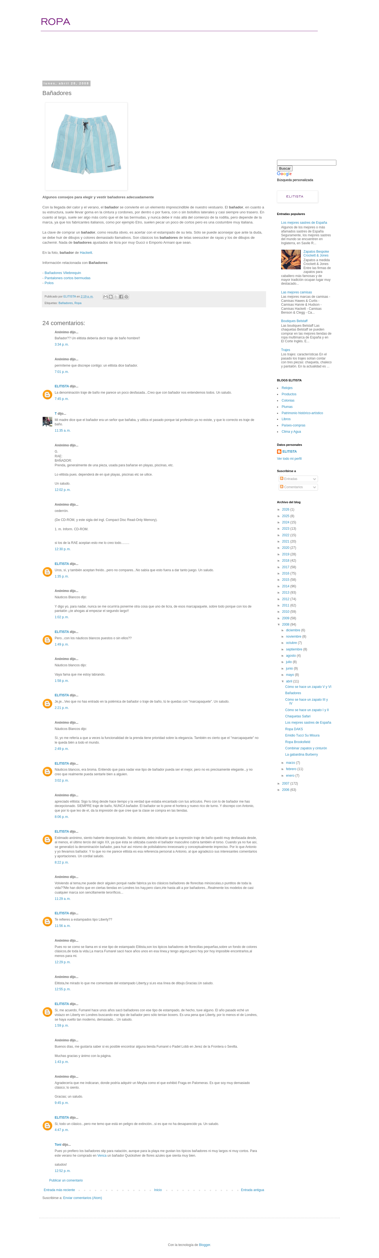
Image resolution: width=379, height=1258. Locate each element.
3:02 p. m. (62, 780)
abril (289, 681)
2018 (286, 560)
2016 (286, 573)
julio (289, 662)
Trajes (285, 350)
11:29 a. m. (63, 899)
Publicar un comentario (66, 1180)
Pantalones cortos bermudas (68, 278)
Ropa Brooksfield (297, 742)
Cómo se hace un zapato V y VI (308, 687)
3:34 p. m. (62, 344)
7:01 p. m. (62, 372)
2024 (286, 522)
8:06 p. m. (62, 817)
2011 (286, 605)
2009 (286, 618)
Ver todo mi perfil (289, 459)
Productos (289, 394)
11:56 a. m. (63, 926)
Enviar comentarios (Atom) (82, 1198)
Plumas (287, 407)
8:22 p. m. (62, 862)
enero (290, 775)
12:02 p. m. (63, 490)
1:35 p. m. (62, 576)
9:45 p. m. (62, 1103)
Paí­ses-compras (293, 425)
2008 (286, 624)
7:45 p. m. (62, 399)
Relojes (287, 388)
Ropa (77, 303)
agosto (291, 656)
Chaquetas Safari (298, 716)
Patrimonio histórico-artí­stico (302, 413)
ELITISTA (62, 386)
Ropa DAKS (294, 729)
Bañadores (66, 303)
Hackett (86, 253)
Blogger (204, 1245)
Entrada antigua (252, 1190)
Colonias (288, 400)
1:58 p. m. (62, 681)
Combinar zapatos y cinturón (306, 748)
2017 (286, 567)
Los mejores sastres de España (304, 223)
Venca (101, 1155)
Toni (58, 1145)
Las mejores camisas (296, 292)
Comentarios (291, 487)
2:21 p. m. (62, 708)
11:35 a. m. (63, 430)
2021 (286, 541)
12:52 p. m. (63, 1171)
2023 (286, 529)
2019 (286, 554)
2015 (286, 580)
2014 (286, 586)
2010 (286, 612)
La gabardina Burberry (301, 754)
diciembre (293, 630)
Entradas (288, 479)
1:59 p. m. (62, 1025)
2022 (286, 535)
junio (290, 668)
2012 (286, 599)
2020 (286, 548)
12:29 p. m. (63, 962)
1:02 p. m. (62, 617)
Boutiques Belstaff (294, 321)
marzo (291, 763)
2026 (286, 509)
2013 (286, 592)
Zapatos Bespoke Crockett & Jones (316, 253)
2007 (286, 783)
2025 (286, 516)
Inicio (158, 1190)
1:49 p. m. (62, 644)
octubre (292, 643)
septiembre (294, 649)
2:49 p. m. (62, 749)
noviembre (294, 636)
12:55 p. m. (63, 989)
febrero (291, 769)
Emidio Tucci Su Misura (302, 735)
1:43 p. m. (62, 1062)
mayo (290, 675)
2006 (286, 790)
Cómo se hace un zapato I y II (307, 710)
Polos (49, 283)
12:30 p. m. (63, 549)
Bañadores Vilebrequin (63, 273)
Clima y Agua (291, 432)
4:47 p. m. (62, 1130)
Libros (286, 419)
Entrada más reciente (59, 1190)
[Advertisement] (146, 58)
